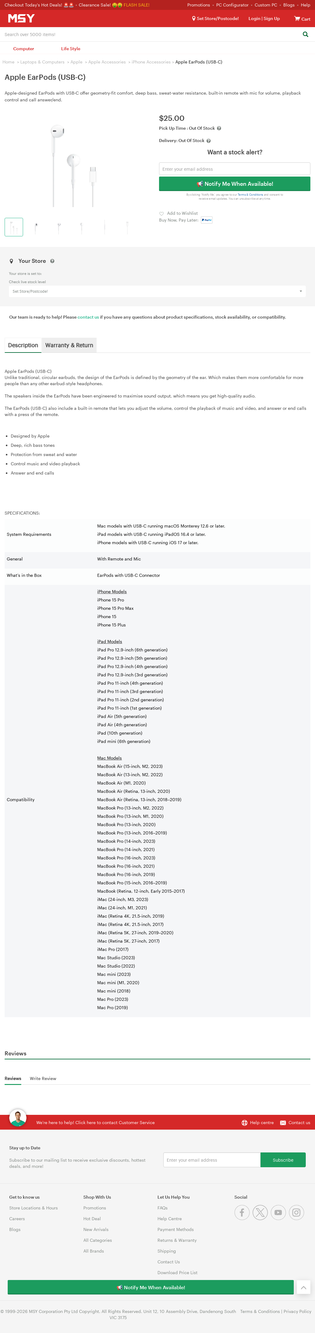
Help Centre (170, 1218)
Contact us (299, 1122)
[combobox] (157, 34)
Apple (76, 61)
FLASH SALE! (137, 4)
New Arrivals (96, 1229)
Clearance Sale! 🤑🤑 (100, 4)
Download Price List (177, 1272)
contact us (88, 317)
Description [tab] (23, 345)
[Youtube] (280, 1218)
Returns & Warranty (177, 1240)
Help (305, 4)
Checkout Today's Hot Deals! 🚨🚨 (40, 4)
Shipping (167, 1251)
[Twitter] (262, 1218)
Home (8, 61)
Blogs (289, 4)
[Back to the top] (303, 1287)
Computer (23, 48)
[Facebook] (243, 1218)
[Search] (305, 35)
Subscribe (283, 1160)
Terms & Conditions (250, 194)
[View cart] (297, 18)
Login (255, 18)
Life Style (70, 48)
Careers (17, 1218)
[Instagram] (297, 1218)
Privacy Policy (297, 1311)
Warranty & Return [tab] (69, 345)
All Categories (97, 1240)
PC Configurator (232, 4)
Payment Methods (176, 1229)
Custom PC (266, 4)
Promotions (198, 4)
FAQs (163, 1207)
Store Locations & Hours (33, 1207)
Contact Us (169, 1261)
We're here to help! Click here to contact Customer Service (95, 1122)
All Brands (93, 1251)
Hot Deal (92, 1218)
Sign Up (271, 18)
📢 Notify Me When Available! (235, 183)
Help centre (262, 1122)
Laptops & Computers (42, 61)
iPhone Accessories (151, 61)
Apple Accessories (107, 61)
